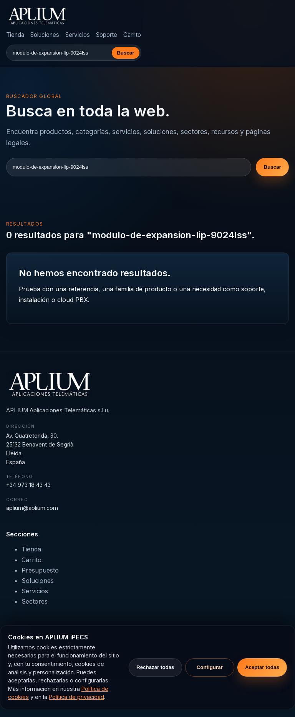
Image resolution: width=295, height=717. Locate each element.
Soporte (106, 34)
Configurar (210, 667)
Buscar (125, 53)
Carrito (132, 34)
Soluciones (44, 34)
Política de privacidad (76, 697)
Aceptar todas (262, 667)
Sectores (35, 601)
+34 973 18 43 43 (28, 484)
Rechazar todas (155, 667)
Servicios (77, 34)
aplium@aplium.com (32, 508)
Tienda (15, 34)
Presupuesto (40, 570)
